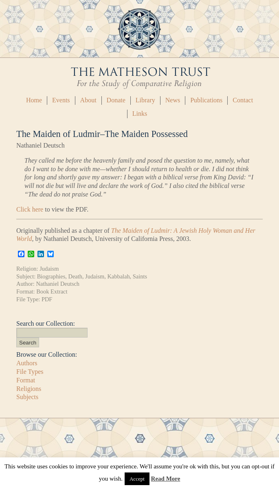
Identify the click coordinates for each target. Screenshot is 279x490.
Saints (140, 276)
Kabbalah (118, 276)
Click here (29, 209)
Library (145, 100)
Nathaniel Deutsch (57, 283)
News (172, 100)
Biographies (51, 276)
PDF (47, 299)
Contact (243, 100)
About (88, 100)
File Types (30, 371)
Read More (165, 478)
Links (139, 113)
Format (25, 380)
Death (75, 276)
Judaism (49, 268)
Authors (26, 363)
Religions (28, 388)
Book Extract (51, 291)
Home (34, 100)
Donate (116, 100)
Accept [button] (137, 479)
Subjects (27, 396)
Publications (206, 100)
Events (61, 100)
